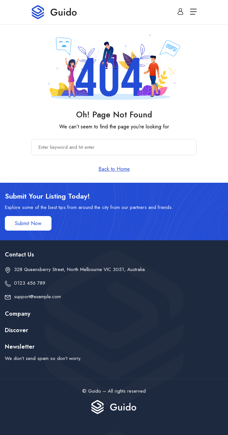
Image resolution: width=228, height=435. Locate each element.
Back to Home (114, 169)
